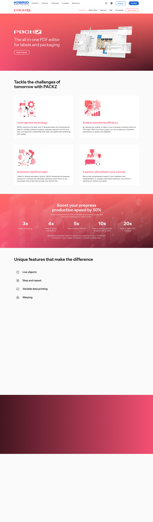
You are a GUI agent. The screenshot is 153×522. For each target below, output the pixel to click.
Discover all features (76, 374)
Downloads (119, 10)
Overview (82, 10)
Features (103, 10)
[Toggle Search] (106, 3)
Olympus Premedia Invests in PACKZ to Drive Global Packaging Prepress (76, 493)
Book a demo (132, 10)
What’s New (93, 10)
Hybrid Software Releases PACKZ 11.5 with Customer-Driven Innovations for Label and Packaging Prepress (31, 495)
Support (121, 3)
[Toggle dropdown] (35, 3)
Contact (134, 3)
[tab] (44, 272)
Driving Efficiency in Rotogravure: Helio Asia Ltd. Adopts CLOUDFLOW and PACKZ (120, 494)
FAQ (110, 10)
